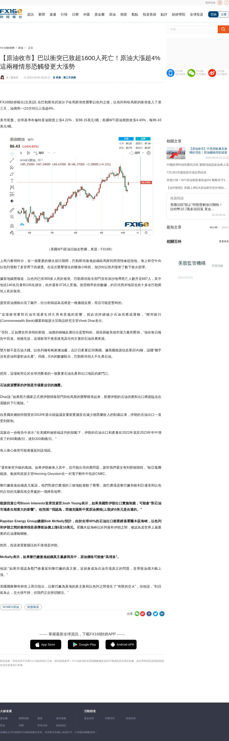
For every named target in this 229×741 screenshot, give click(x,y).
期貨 (123, 14)
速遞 (53, 14)
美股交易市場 (184, 276)
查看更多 (224, 241)
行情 (64, 14)
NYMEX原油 (11, 607)
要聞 (41, 14)
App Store (48, 644)
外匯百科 (110, 718)
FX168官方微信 (201, 73)
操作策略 (61, 718)
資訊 (30, 14)
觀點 (135, 14)
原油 (112, 14)
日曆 (75, 14)
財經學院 (178, 14)
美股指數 (217, 265)
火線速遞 (6, 711)
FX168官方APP (180, 73)
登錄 (214, 14)
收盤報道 (33, 607)
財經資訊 (61, 725)
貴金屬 (100, 14)
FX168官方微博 (222, 73)
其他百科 (131, 718)
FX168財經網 (7, 47)
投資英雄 (149, 14)
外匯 (86, 14)
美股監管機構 (193, 264)
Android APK (125, 644)
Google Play (87, 644)
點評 (164, 14)
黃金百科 (89, 718)
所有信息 (42, 725)
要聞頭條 (24, 718)
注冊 (224, 14)
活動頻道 (90, 711)
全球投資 (196, 14)
